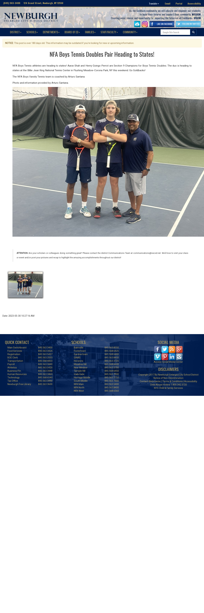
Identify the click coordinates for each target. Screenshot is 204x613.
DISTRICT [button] (15, 32)
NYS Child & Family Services (168, 388)
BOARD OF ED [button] (72, 32)
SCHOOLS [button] (32, 32)
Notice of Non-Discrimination (168, 378)
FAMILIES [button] (90, 32)
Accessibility (194, 3)
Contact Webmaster (150, 381)
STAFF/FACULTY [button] (109, 32)
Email (167, 3)
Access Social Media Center (168, 362)
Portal (179, 3)
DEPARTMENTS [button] (51, 32)
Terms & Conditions (172, 381)
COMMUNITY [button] (130, 32)
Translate (154, 3)
